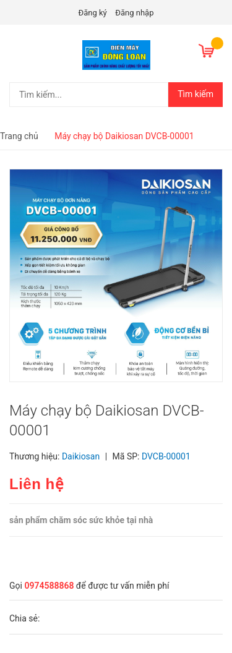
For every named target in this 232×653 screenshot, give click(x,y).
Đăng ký (93, 12)
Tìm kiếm (195, 94)
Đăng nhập (134, 12)
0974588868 (49, 586)
